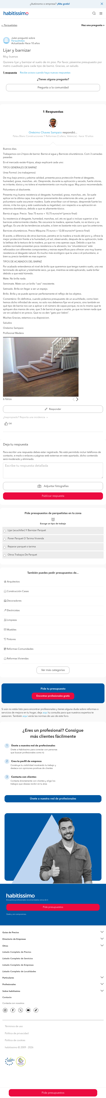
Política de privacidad (17, 1033)
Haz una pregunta (91, 25)
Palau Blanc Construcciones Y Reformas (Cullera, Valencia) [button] (45, 136)
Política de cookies (15, 1040)
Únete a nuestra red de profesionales (53, 798)
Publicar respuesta (53, 496)
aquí (45, 713)
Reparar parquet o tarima (22, 547)
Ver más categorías (53, 670)
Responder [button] (53, 409)
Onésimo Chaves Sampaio (45, 132)
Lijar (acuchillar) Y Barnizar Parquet (27, 530)
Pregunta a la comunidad (53, 87)
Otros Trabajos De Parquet (22, 555)
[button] (53, 932)
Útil (8, 423)
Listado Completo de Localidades (19, 971)
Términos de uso (14, 1026)
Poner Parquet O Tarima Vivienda (26, 538)
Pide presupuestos (53, 1093)
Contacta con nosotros (13, 1003)
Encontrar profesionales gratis (53, 696)
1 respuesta (10, 73)
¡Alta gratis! (63, 4)
